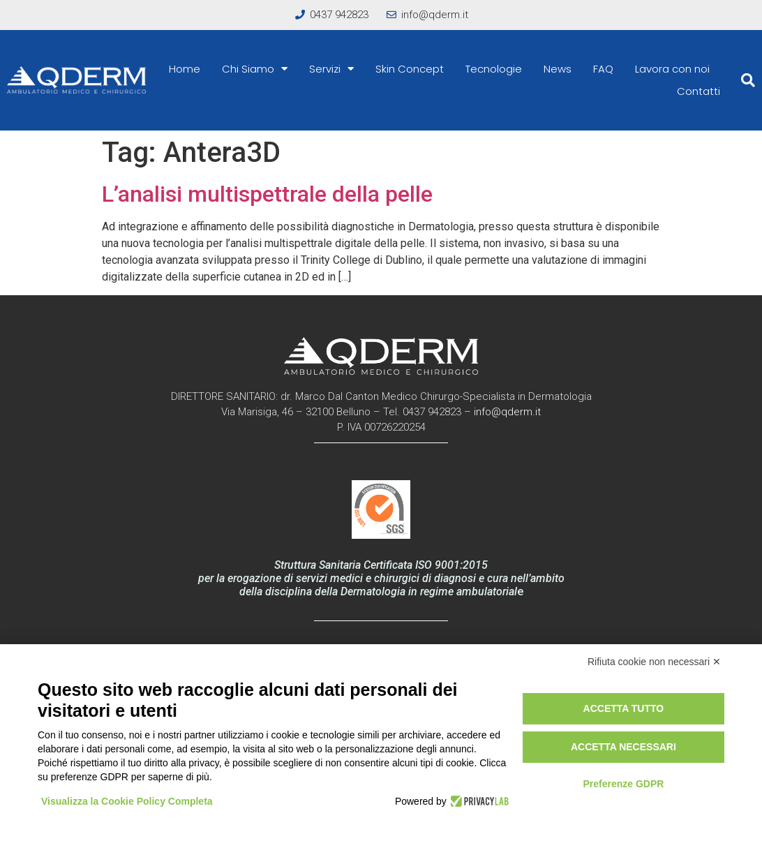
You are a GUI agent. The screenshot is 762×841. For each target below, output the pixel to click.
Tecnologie (493, 68)
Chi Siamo (254, 69)
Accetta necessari (623, 746)
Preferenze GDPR (623, 783)
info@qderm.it (507, 411)
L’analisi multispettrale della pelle (267, 194)
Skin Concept (409, 68)
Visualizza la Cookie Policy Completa (127, 801)
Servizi (331, 69)
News (558, 68)
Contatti (698, 91)
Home (184, 68)
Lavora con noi (672, 68)
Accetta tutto (623, 708)
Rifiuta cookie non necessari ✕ (654, 661)
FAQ (603, 68)
